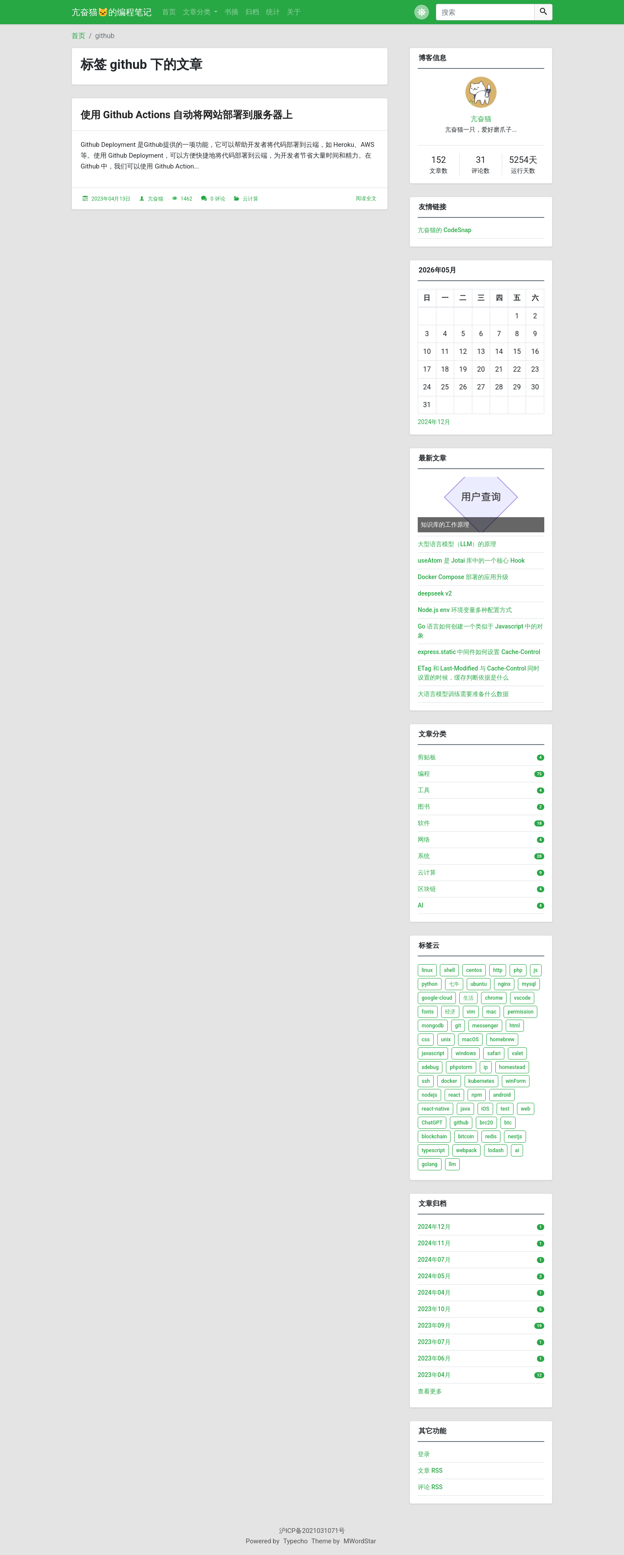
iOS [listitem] (485, 1109)
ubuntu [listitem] (479, 984)
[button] (421, 12)
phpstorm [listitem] (461, 1067)
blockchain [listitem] (434, 1137)
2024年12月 (434, 421)
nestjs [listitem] (515, 1137)
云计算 (250, 199)
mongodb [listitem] (433, 1026)
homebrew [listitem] (502, 1040)
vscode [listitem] (522, 998)
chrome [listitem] (494, 998)
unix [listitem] (446, 1040)
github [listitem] (461, 1123)
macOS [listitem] (470, 1040)
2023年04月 (434, 1374)
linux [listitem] (427, 970)
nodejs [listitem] (429, 1095)
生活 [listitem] (468, 998)
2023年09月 (434, 1325)
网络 (424, 839)
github (105, 36)
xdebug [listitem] (430, 1067)
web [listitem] (525, 1109)
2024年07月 (434, 1259)
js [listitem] (536, 970)
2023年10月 (434, 1309)
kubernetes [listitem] (481, 1081)
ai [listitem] (517, 1150)
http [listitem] (497, 970)
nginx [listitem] (504, 984)
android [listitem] (502, 1095)
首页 (169, 12)
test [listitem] (505, 1109)
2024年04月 (434, 1292)
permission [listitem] (520, 1012)
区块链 (427, 888)
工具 (424, 790)
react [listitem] (454, 1095)
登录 (424, 1454)
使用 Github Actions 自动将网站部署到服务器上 (209, 114)
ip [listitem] (486, 1067)
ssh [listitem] (426, 1081)
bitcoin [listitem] (466, 1137)
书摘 (231, 12)
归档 (252, 12)
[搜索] (485, 12)
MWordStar (360, 1541)
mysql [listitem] (529, 984)
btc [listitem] (508, 1123)
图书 (424, 806)
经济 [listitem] (450, 1012)
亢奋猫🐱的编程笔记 (112, 12)
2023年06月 (434, 1358)
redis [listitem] (491, 1137)
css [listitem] (426, 1040)
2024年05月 (434, 1276)
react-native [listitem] (435, 1109)
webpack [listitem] (466, 1150)
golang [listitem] (430, 1164)
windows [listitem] (465, 1053)
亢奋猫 (155, 199)
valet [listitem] (517, 1053)
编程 (424, 773)
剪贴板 (427, 757)
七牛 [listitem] (454, 984)
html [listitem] (515, 1026)
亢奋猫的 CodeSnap (444, 230)
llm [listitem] (452, 1164)
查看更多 (430, 1391)
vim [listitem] (471, 1012)
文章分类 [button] (197, 12)
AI (420, 905)
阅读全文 (366, 198)
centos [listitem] (474, 970)
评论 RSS (430, 1487)
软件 (424, 823)
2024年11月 (434, 1243)
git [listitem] (458, 1026)
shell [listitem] (449, 970)
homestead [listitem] (512, 1067)
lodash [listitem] (496, 1150)
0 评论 (218, 199)
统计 (273, 12)
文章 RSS (430, 1470)
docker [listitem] (449, 1081)
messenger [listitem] (485, 1026)
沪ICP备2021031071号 (312, 1531)
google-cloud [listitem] (437, 998)
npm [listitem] (476, 1095)
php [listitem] (518, 970)
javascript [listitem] (433, 1053)
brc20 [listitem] (486, 1123)
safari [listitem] (493, 1053)
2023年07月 (434, 1341)
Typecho (295, 1541)
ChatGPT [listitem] (432, 1123)
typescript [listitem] (433, 1150)
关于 (294, 12)
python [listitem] (430, 984)
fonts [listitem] (428, 1012)
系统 (424, 855)
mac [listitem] (491, 1012)
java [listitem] (465, 1109)
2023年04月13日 (110, 199)
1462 (186, 199)
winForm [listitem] (516, 1081)
